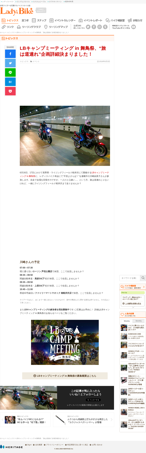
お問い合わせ (97, 445)
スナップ (41, 20)
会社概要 (38, 445)
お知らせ (137, 20)
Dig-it (29, 445)
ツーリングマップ (58, 27)
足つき (25, 20)
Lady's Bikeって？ (41, 10)
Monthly (139, 321)
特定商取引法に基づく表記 (77, 445)
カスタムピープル (39, 2)
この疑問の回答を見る (133, 303)
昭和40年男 (69, 2)
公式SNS (79, 26)
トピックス (12, 20)
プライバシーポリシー (54, 445)
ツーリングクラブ (31, 27)
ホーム (2, 32)
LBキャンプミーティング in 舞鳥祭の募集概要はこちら (66, 375)
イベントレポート (93, 20)
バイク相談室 (117, 20)
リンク (10, 27)
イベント (36, 61)
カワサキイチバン (55, 2)
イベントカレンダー (64, 20)
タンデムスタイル (23, 2)
